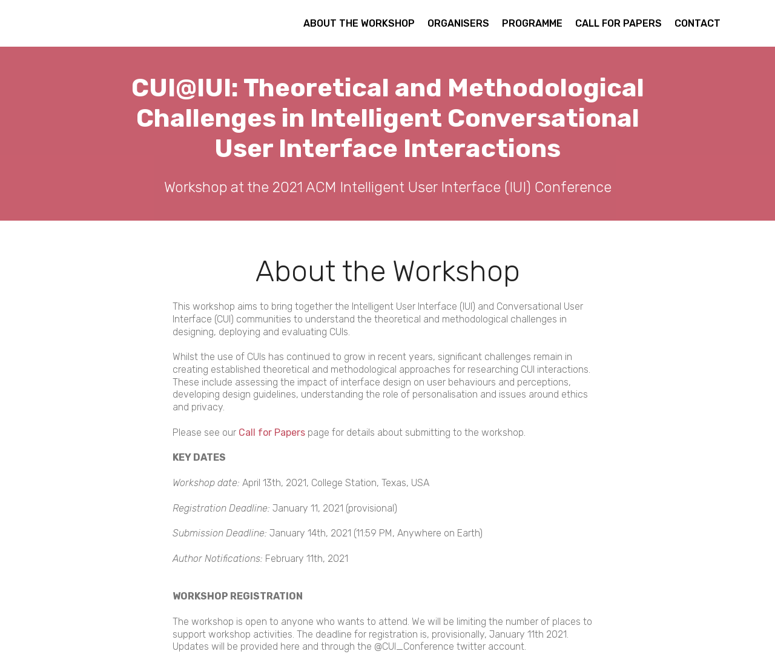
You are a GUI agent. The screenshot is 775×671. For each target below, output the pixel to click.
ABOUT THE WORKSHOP (359, 23)
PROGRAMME (532, 23)
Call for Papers (272, 432)
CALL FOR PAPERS (618, 23)
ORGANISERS (458, 23)
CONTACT (697, 23)
